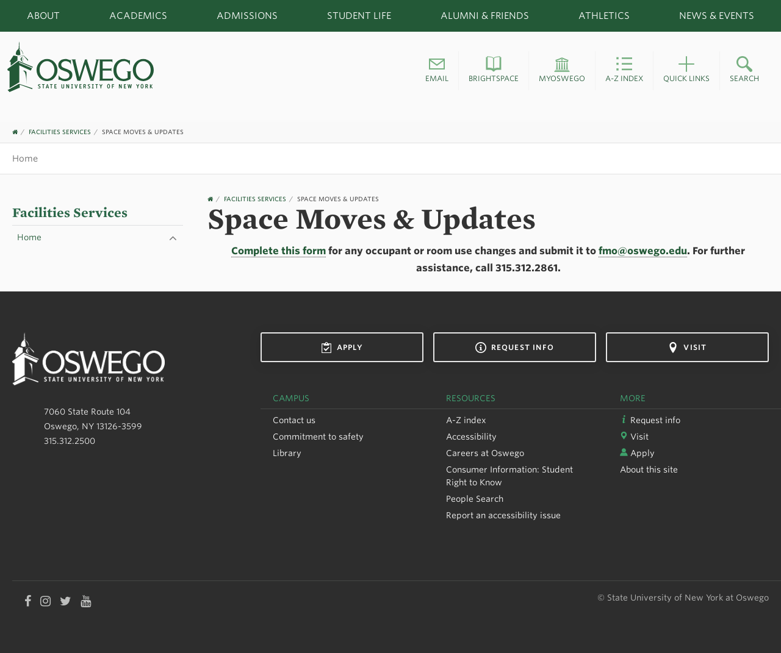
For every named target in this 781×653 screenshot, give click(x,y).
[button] (437, 70)
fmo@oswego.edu (643, 251)
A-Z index (466, 420)
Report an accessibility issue (503, 515)
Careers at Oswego (485, 453)
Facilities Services (60, 131)
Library (287, 453)
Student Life (359, 15)
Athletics (604, 15)
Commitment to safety (318, 436)
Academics (138, 15)
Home (25, 158)
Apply (342, 347)
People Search (474, 499)
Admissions (247, 15)
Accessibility (471, 436)
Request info (514, 347)
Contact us (294, 420)
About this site (649, 469)
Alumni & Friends (485, 15)
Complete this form (278, 251)
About (43, 15)
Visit (687, 347)
